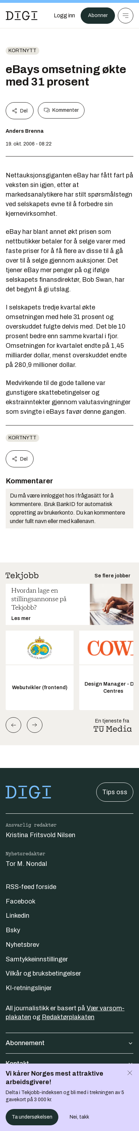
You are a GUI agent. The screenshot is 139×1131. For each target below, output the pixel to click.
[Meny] (125, 15)
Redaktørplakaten (68, 1017)
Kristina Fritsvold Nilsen (40, 835)
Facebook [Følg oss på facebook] (20, 901)
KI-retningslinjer (29, 988)
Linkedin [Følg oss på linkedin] (17, 915)
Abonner (98, 15)
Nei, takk (79, 1117)
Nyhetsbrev (22, 944)
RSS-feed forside (31, 886)
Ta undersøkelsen (32, 1117)
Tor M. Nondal (26, 863)
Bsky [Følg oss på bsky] (13, 930)
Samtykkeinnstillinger (37, 959)
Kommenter (61, 110)
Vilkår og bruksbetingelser (43, 973)
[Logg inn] (64, 15)
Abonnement (69, 1043)
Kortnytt (22, 50)
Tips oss (114, 792)
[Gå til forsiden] (21, 15)
